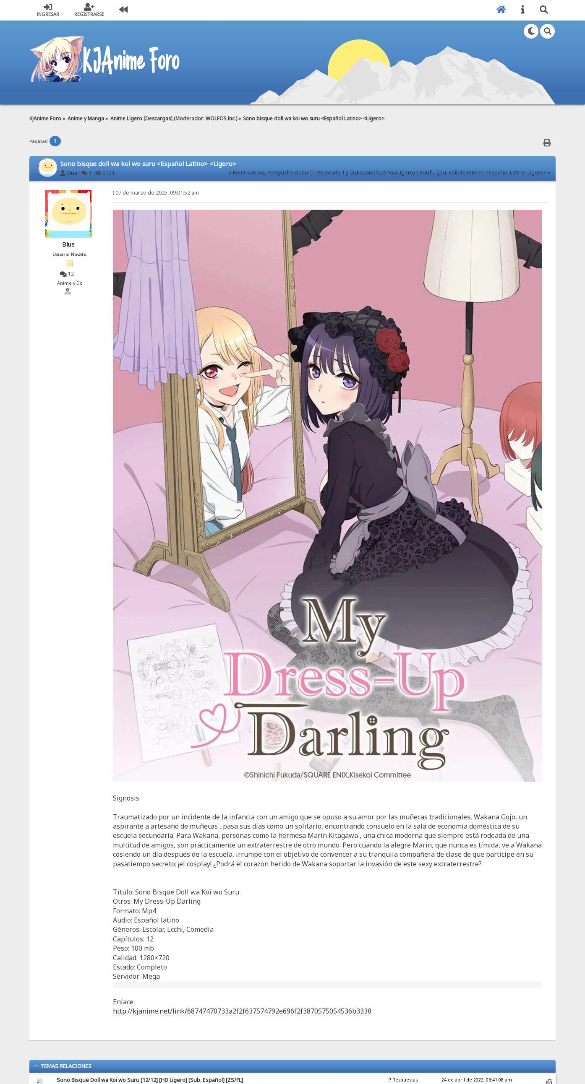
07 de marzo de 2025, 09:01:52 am (156, 192)
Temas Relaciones (62, 1066)
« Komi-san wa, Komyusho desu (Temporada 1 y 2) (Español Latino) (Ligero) (322, 172)
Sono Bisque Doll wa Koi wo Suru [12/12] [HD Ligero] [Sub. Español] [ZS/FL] (150, 1080)
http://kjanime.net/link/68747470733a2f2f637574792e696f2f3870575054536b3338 (242, 1011)
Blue (72, 173)
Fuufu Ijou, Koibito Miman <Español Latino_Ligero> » (485, 172)
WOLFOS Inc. (221, 118)
